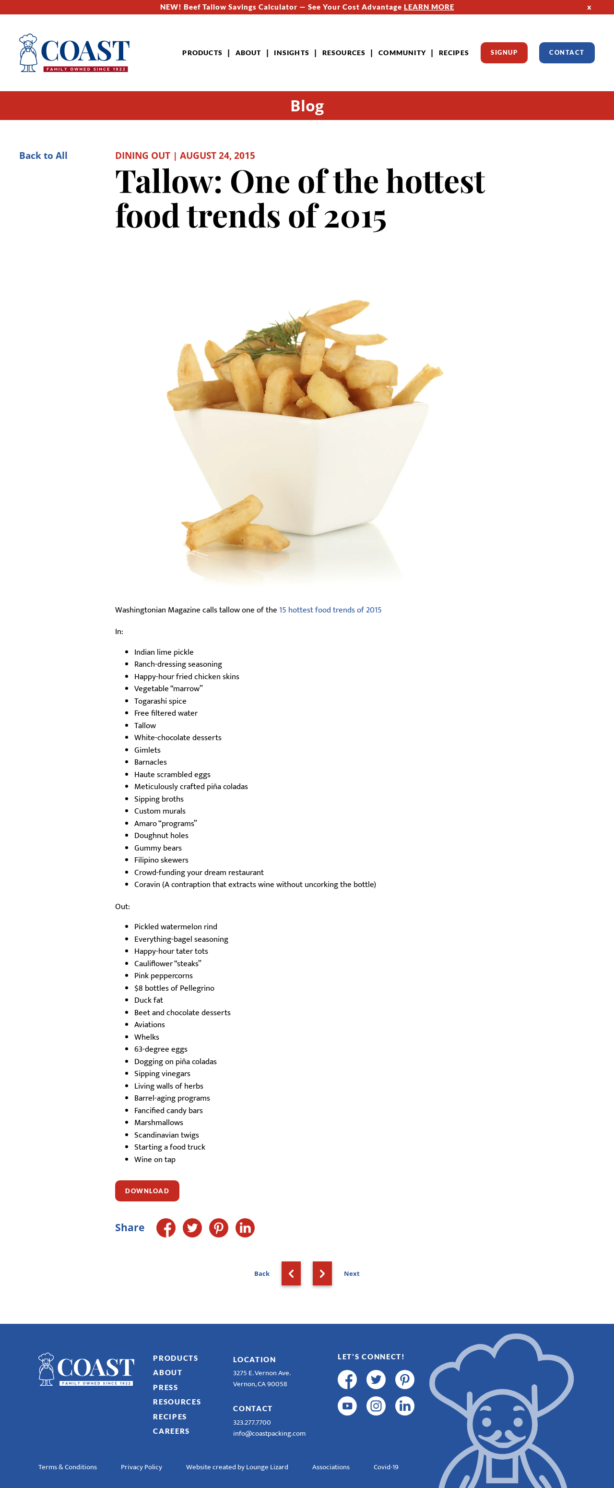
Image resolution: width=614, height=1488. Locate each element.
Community (402, 52)
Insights (291, 52)
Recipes (454, 52)
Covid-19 (386, 1467)
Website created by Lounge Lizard (237, 1467)
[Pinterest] (218, 1227)
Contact (567, 52)
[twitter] (376, 1379)
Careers (171, 1431)
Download (147, 1191)
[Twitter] (192, 1227)
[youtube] (347, 1406)
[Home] (74, 53)
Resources (344, 52)
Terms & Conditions (67, 1467)
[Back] (291, 1273)
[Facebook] (166, 1227)
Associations (331, 1467)
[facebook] (347, 1379)
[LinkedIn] (245, 1227)
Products (202, 52)
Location (254, 1359)
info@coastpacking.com (269, 1434)
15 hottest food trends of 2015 (330, 610)
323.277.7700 (252, 1422)
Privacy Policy (141, 1467)
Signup (504, 52)
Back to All (43, 155)
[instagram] (376, 1406)
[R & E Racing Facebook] (347, 1432)
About (248, 52)
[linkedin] (404, 1406)
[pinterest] (404, 1379)
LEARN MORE (429, 6)
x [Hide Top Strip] (589, 6)
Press (165, 1387)
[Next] (322, 1273)
